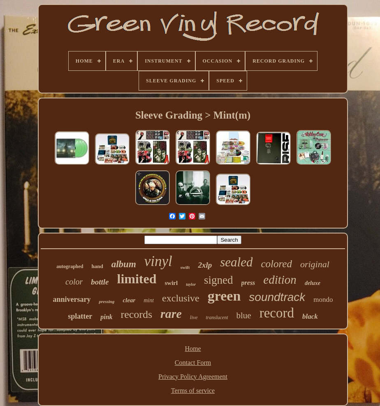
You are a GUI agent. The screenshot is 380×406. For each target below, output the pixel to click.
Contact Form (193, 362)
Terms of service (193, 390)
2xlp (205, 265)
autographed (69, 266)
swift (185, 267)
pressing (106, 301)
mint (149, 300)
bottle (100, 282)
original (314, 264)
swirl (171, 283)
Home (193, 348)
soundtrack (277, 297)
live (194, 317)
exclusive (180, 298)
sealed (236, 262)
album (123, 264)
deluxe (312, 283)
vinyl (158, 261)
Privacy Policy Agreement (192, 376)
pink (106, 316)
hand (97, 266)
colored (276, 263)
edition (280, 279)
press (248, 282)
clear (129, 300)
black (310, 316)
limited (137, 278)
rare (171, 313)
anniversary (71, 299)
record (277, 313)
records (137, 314)
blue (243, 315)
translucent (217, 317)
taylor (191, 284)
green (224, 295)
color (74, 281)
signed (218, 280)
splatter (80, 316)
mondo (323, 299)
